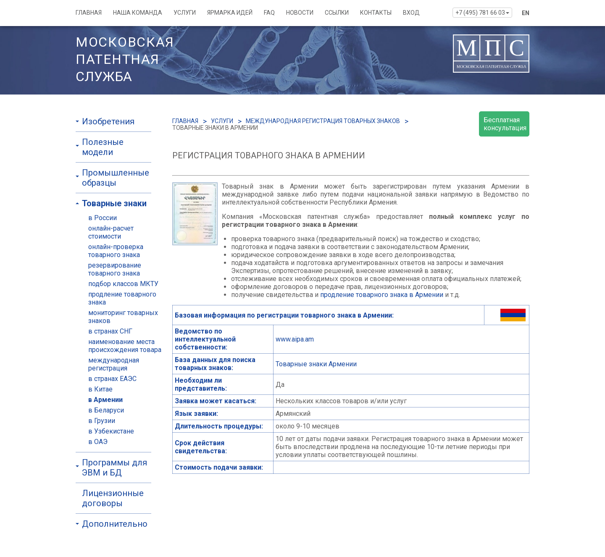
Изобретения (108, 121)
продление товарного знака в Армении (381, 295)
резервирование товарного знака (114, 269)
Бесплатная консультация (505, 124)
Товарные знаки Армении (316, 364)
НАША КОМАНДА (137, 12)
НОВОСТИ (299, 12)
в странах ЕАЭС (112, 379)
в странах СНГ (110, 331)
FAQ (269, 12)
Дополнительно (114, 524)
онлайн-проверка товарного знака (115, 251)
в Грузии (101, 421)
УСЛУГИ (185, 12)
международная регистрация (113, 364)
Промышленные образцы (115, 178)
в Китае (100, 389)
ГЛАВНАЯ (89, 12)
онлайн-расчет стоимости (111, 232)
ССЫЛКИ (337, 12)
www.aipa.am (295, 339)
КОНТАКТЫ (376, 12)
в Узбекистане (111, 431)
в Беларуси (106, 410)
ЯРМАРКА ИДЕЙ (230, 12)
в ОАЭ (98, 442)
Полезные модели (103, 147)
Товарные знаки (114, 203)
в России (102, 218)
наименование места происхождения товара (124, 346)
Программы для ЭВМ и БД (114, 467)
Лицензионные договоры (113, 498)
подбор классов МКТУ (123, 284)
